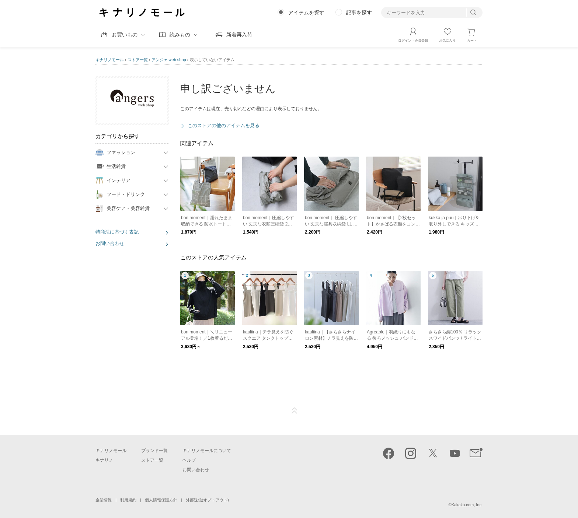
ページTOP (294, 410)
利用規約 (128, 500)
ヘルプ (189, 460)
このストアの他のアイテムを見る (224, 125)
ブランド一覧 (154, 450)
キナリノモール (109, 59)
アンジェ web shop (169, 59)
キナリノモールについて (206, 450)
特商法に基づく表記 (117, 232)
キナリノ (104, 460)
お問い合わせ (109, 243)
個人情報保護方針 (161, 500)
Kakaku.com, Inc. (467, 505)
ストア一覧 (138, 59)
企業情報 (103, 500)
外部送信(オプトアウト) (207, 500)
